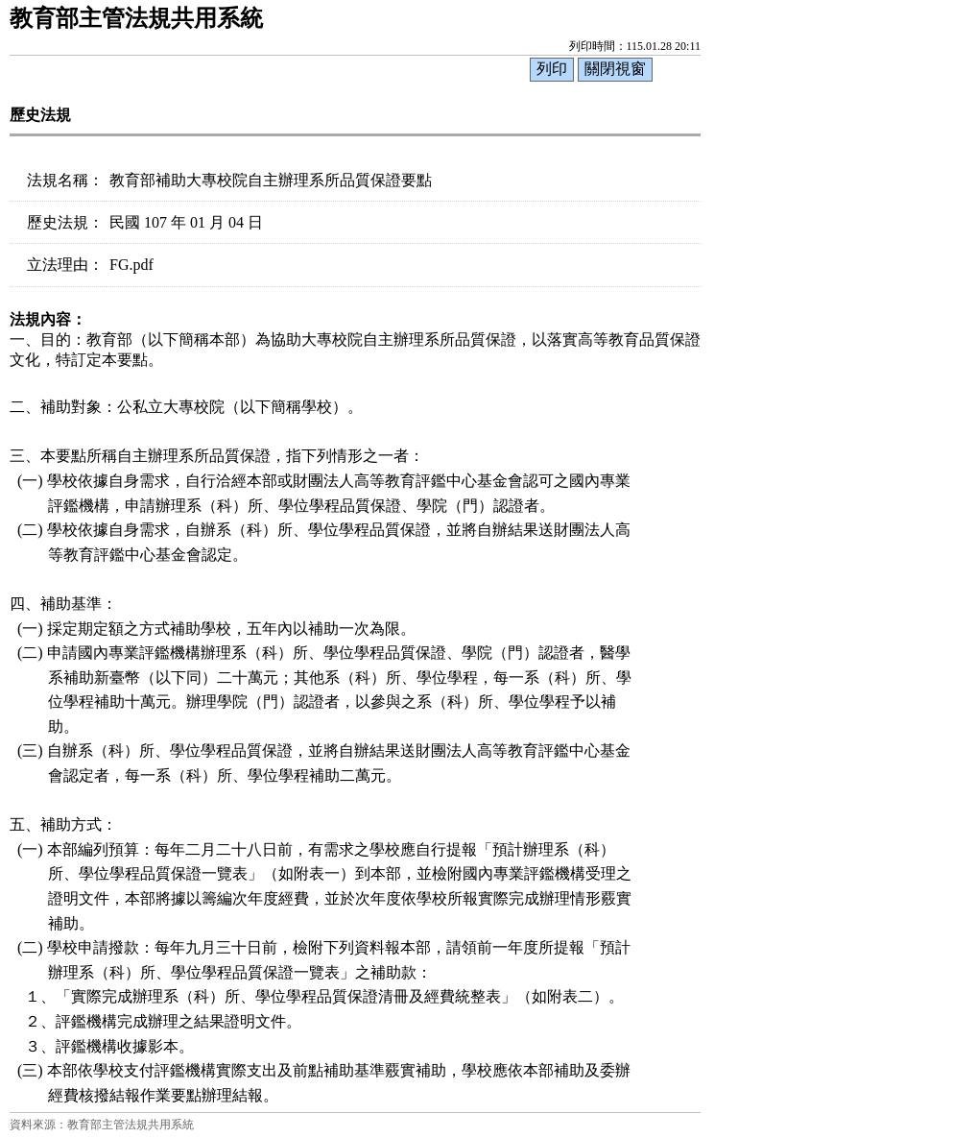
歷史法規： (65, 222)
